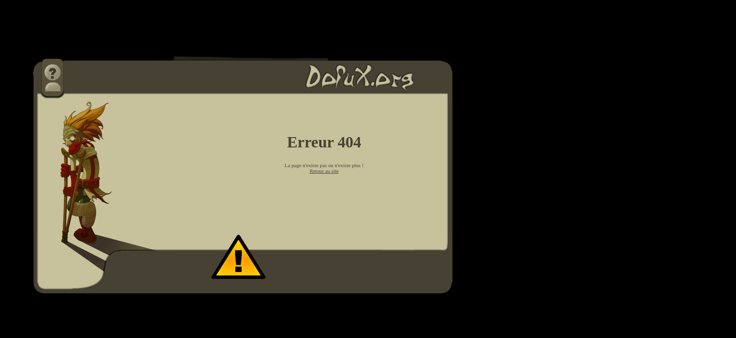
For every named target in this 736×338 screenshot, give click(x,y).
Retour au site (323, 171)
